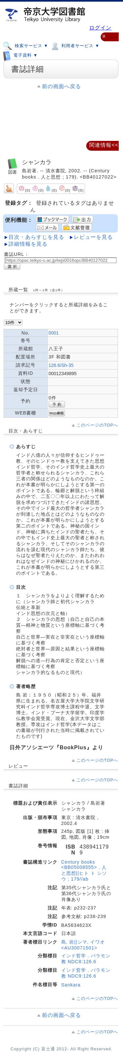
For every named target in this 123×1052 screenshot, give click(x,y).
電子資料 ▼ (20, 54)
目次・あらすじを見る (36, 237)
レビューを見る (93, 237)
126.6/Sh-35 (61, 365)
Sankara (71, 984)
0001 (54, 332)
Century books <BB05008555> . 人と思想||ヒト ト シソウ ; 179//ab (84, 870)
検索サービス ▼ (25, 45)
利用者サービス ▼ (74, 45)
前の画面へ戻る (61, 86)
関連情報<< (103, 145)
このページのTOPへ (97, 425)
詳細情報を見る (28, 244)
